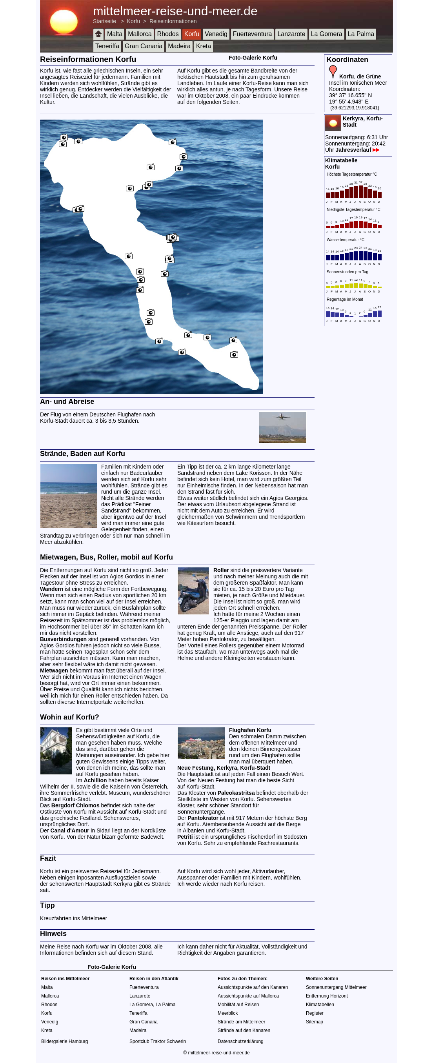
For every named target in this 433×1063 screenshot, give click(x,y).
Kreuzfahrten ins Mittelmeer (73, 918)
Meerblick (228, 1013)
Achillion (95, 780)
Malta (114, 34)
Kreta (203, 46)
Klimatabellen (320, 1004)
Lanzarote (291, 34)
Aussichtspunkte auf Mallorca (248, 996)
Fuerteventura (252, 34)
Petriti (185, 837)
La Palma (361, 34)
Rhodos (168, 34)
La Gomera (326, 34)
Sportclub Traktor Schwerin (157, 1041)
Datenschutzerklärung (241, 1041)
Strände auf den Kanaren (244, 1030)
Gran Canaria (143, 46)
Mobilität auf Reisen (238, 1004)
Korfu (133, 21)
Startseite (104, 21)
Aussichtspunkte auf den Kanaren (253, 987)
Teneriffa (107, 46)
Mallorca (139, 34)
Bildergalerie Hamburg (64, 1041)
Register (315, 1013)
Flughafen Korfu (250, 730)
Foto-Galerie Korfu (253, 58)
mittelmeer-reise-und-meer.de (175, 11)
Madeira (179, 46)
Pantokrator (202, 818)
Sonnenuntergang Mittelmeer (336, 987)
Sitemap (314, 1022)
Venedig (216, 34)
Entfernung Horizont (327, 996)
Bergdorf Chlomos (75, 805)
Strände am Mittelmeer (241, 1022)
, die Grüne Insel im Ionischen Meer (358, 79)
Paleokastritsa (236, 793)
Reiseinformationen (173, 21)
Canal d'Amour (69, 830)
